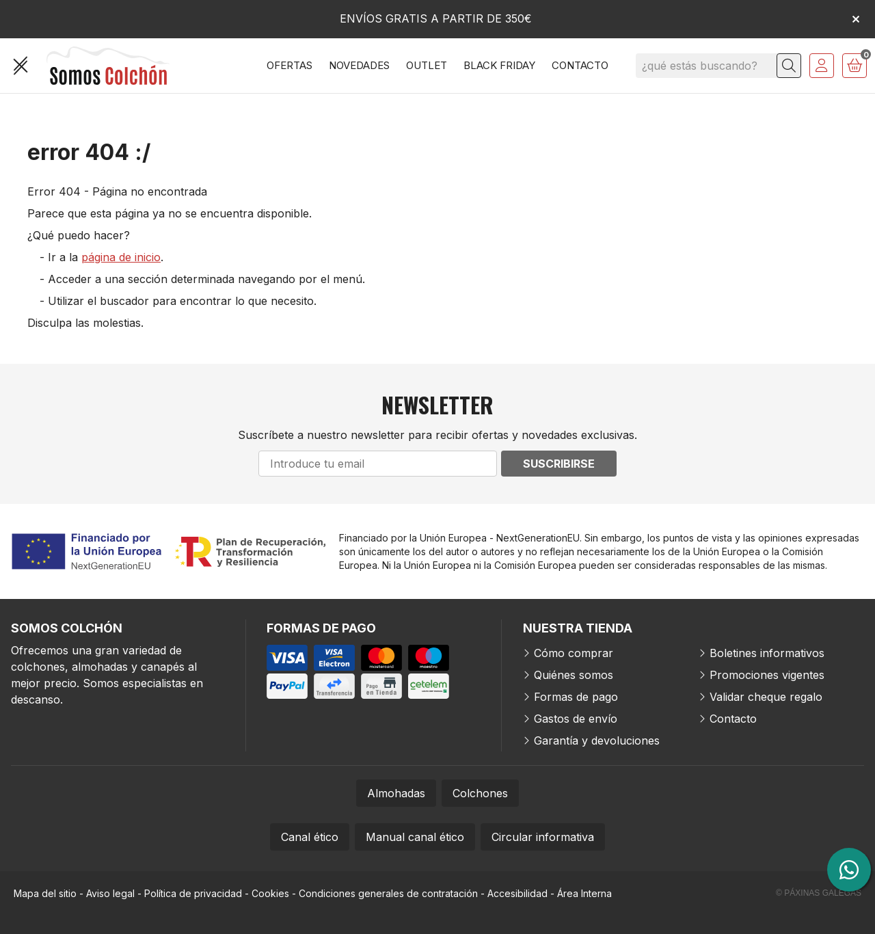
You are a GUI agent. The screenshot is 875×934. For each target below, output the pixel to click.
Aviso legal (110, 893)
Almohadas (396, 793)
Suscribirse (559, 463)
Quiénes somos (573, 675)
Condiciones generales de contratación (388, 893)
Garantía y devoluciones (597, 740)
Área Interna (584, 893)
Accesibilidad (517, 893)
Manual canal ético (415, 837)
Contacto (733, 718)
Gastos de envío (575, 718)
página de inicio (121, 257)
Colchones (480, 793)
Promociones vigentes (767, 675)
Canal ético (309, 837)
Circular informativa (543, 837)
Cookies (270, 893)
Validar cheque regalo (766, 697)
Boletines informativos (767, 653)
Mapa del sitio (45, 893)
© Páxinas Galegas (818, 893)
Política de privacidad (193, 893)
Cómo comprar (573, 653)
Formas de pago (576, 697)
